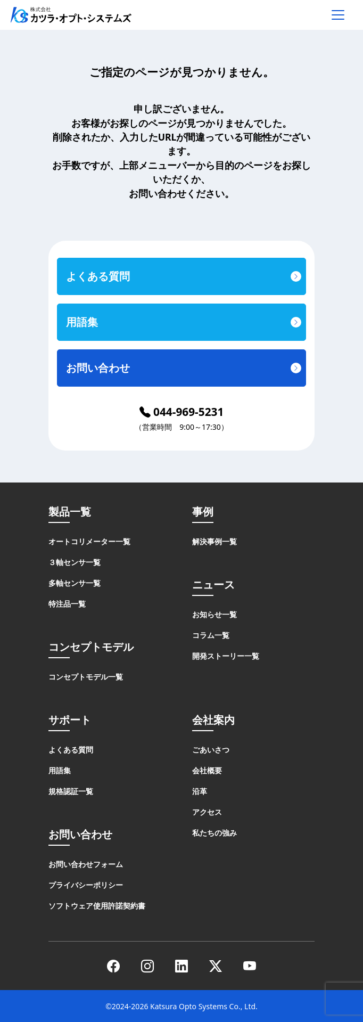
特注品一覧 (67, 604)
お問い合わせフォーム (85, 864)
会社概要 (207, 770)
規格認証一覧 (70, 791)
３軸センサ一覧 (74, 562)
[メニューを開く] (338, 15)
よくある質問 (98, 276)
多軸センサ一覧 (74, 583)
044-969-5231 (181, 411)
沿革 (199, 791)
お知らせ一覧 (214, 614)
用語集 (82, 322)
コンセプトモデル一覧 (85, 677)
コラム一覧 (210, 635)
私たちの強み (214, 833)
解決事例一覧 (214, 541)
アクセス (207, 812)
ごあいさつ (210, 750)
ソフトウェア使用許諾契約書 (96, 906)
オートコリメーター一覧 (89, 541)
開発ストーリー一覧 (225, 656)
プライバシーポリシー (85, 885)
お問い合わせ (98, 368)
